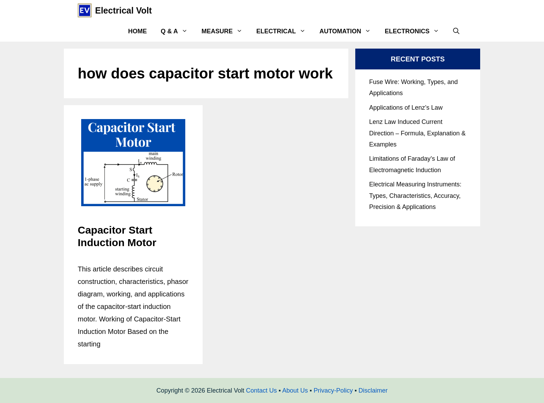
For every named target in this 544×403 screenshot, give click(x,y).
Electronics (415, 31)
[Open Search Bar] (456, 31)
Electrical (284, 31)
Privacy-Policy (333, 390)
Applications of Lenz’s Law (406, 107)
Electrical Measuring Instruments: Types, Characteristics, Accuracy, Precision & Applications (415, 195)
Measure (225, 31)
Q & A (177, 31)
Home (137, 31)
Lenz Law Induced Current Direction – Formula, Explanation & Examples (417, 133)
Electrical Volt (123, 10)
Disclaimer (373, 390)
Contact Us (261, 390)
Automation (349, 31)
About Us (295, 390)
